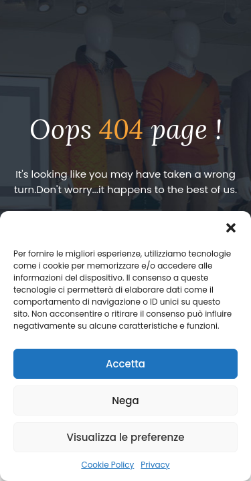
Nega (125, 400)
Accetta (125, 364)
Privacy (155, 464)
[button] (231, 227)
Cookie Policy (107, 464)
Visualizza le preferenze (125, 437)
